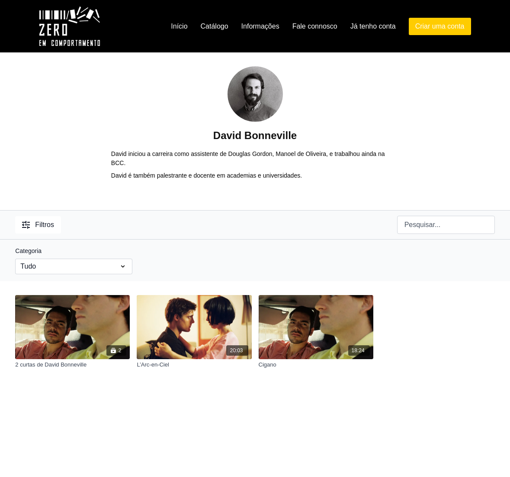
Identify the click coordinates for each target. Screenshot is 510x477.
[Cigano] (316, 364)
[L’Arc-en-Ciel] (194, 364)
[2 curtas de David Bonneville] (72, 364)
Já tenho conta (373, 26)
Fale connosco (314, 26)
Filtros (38, 225)
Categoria (28, 250)
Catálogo (214, 26)
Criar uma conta (440, 26)
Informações (260, 26)
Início (179, 26)
